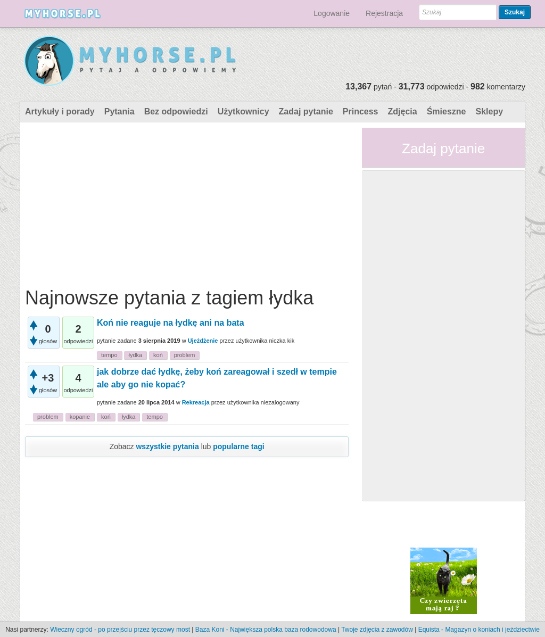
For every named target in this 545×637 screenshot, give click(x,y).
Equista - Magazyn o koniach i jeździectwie (479, 629)
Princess (360, 111)
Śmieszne (446, 111)
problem (184, 355)
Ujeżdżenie (203, 340)
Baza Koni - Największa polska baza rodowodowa (265, 629)
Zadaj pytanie (306, 111)
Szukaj (515, 12)
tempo (109, 355)
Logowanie (331, 13)
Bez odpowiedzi (176, 111)
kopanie (80, 416)
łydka (135, 355)
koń (158, 355)
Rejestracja (384, 13)
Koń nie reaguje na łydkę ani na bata (170, 322)
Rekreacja (196, 402)
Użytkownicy (243, 111)
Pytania (119, 111)
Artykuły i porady (60, 111)
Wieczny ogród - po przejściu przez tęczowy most (120, 629)
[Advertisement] (187, 202)
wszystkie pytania (167, 446)
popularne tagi (238, 446)
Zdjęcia (402, 111)
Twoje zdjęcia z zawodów (377, 629)
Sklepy (489, 111)
